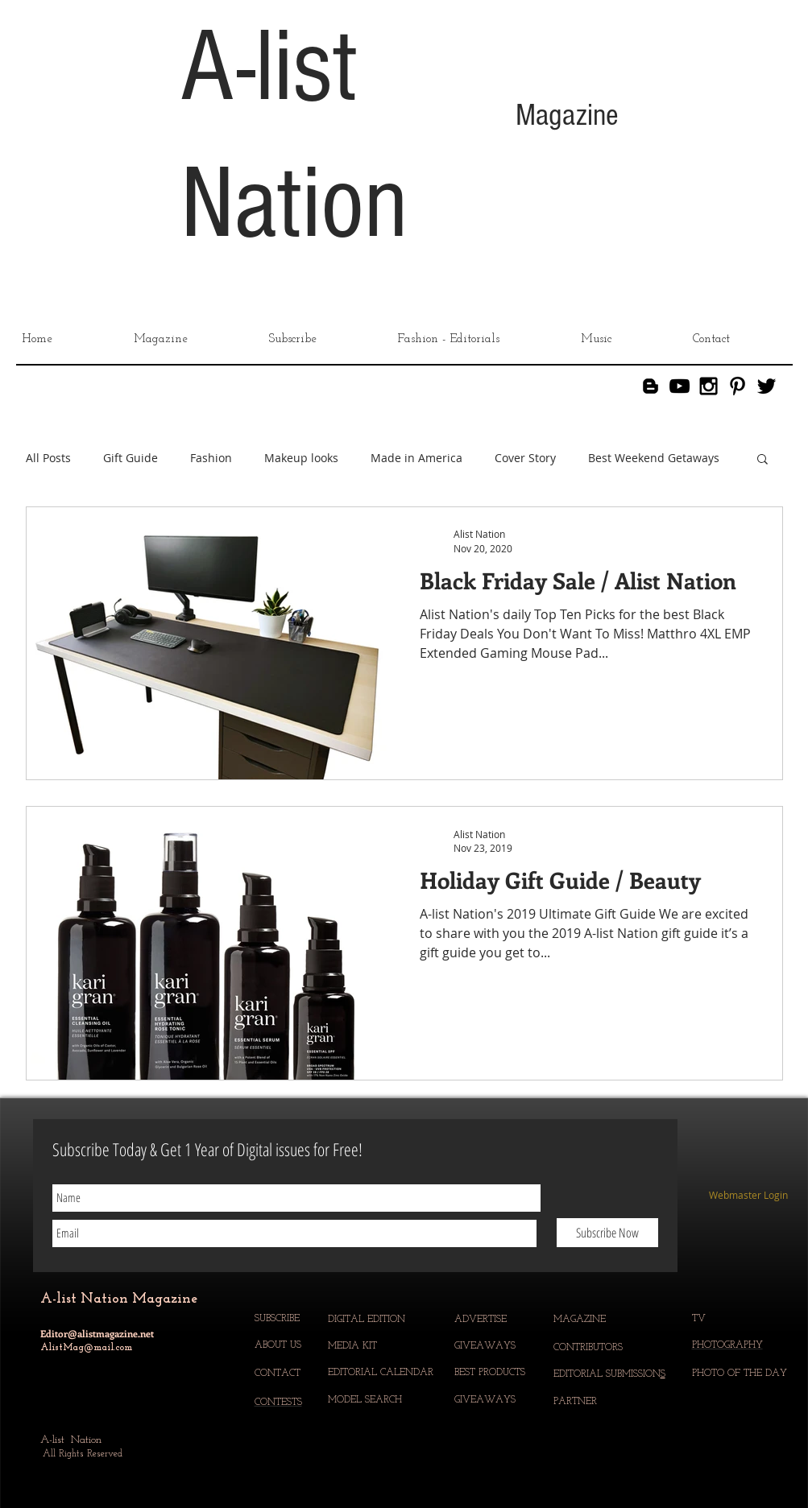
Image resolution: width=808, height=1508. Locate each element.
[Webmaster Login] (748, 1195)
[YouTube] (679, 386)
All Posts (48, 458)
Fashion (211, 458)
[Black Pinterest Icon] (737, 386)
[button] (762, 460)
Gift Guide (130, 458)
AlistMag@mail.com (86, 1348)
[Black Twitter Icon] (766, 386)
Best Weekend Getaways (653, 458)
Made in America (416, 458)
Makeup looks (301, 458)
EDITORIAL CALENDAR (382, 1373)
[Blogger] (650, 386)
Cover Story (525, 458)
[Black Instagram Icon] (708, 386)
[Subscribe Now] (607, 1232)
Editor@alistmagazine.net (97, 1333)
